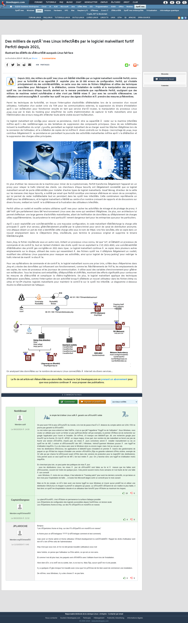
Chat (78, 2)
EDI (91, 7)
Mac (72, 11)
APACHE (132, 18)
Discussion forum (165, 79)
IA (50, 7)
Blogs (69, 2)
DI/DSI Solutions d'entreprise (27, 7)
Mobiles (129, 7)
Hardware (58, 11)
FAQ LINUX (47, 18)
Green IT (104, 11)
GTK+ (120, 18)
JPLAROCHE (20, 531)
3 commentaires (49, 60)
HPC (66, 11)
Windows (30, 11)
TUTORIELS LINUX (62, 18)
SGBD (113, 7)
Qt (125, 18)
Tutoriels (51, 2)
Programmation (102, 7)
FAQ (61, 2)
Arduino (47, 11)
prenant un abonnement (114, 381)
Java (73, 7)
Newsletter (90, 2)
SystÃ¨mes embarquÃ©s (133, 11)
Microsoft (64, 7)
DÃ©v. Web (82, 7)
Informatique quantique (169, 11)
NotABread (20, 416)
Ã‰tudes (115, 2)
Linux (39, 11)
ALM (56, 7)
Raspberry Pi (82, 11)
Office (121, 7)
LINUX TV (104, 18)
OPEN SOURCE (144, 18)
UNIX (113, 18)
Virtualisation (151, 11)
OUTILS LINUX (78, 18)
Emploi (104, 2)
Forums (38, 2)
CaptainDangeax (20, 505)
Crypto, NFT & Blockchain (97, 14)
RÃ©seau (94, 11)
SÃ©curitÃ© (116, 11)
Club (135, 2)
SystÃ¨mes (140, 7)
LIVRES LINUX (92, 18)
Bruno (34, 60)
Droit (126, 2)
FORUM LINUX (35, 18)
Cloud (44, 7)
